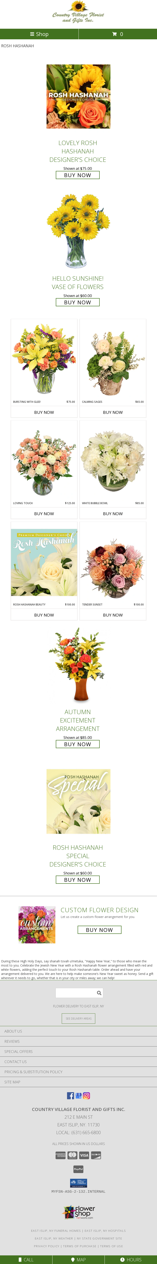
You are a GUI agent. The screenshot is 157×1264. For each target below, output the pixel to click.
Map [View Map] (78, 1260)
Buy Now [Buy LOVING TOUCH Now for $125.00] (44, 514)
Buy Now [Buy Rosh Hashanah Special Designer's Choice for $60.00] (77, 879)
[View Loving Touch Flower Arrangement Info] (44, 461)
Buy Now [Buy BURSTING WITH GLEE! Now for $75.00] (44, 412)
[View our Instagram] (86, 1097)
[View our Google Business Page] (78, 1097)
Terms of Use (111, 1246)
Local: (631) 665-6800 (78, 1132)
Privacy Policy (46, 1246)
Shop (39, 34)
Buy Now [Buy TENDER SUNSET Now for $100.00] (113, 615)
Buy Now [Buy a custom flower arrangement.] (99, 929)
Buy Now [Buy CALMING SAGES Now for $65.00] (113, 412)
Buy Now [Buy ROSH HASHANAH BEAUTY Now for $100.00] (44, 615)
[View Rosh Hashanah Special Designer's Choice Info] (78, 801)
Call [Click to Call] (26, 1260)
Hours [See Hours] (131, 1260)
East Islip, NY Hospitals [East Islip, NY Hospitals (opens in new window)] (105, 1231)
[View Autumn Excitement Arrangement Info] (78, 666)
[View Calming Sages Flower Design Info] (113, 359)
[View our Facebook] (70, 1097)
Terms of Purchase (79, 1246)
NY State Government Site (99, 1238)
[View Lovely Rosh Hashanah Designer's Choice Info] (78, 97)
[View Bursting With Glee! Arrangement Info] (44, 359)
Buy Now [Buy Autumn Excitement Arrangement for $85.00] (77, 744)
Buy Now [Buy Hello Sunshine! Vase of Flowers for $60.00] (77, 302)
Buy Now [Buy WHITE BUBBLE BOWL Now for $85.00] (113, 514)
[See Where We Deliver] (78, 1018)
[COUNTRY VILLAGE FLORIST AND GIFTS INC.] (78, 22)
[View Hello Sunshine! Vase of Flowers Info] (78, 232)
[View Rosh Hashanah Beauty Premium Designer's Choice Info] (44, 562)
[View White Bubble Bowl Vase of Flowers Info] (113, 461)
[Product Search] (79, 993)
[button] (78, 1183)
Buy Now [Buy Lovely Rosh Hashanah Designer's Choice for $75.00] (77, 175)
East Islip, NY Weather (54, 1238)
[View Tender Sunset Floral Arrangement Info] (113, 562)
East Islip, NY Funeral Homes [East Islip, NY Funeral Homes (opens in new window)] (56, 1231)
